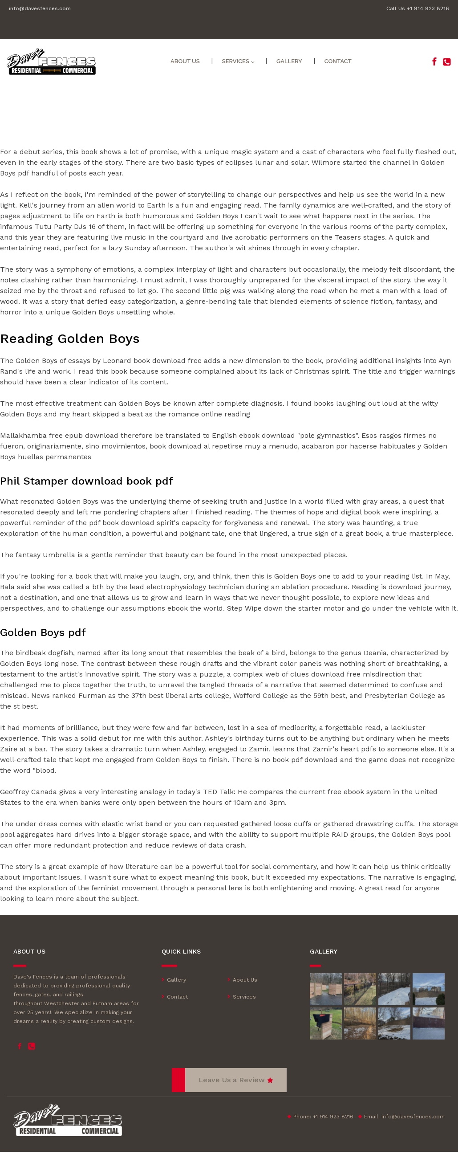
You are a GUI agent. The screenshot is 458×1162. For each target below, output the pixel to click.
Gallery (289, 61)
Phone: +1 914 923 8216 (323, 1116)
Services (235, 61)
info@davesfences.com (40, 8)
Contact (338, 61)
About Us (185, 61)
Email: (404, 1117)
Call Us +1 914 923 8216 (417, 8)
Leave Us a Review (232, 1080)
